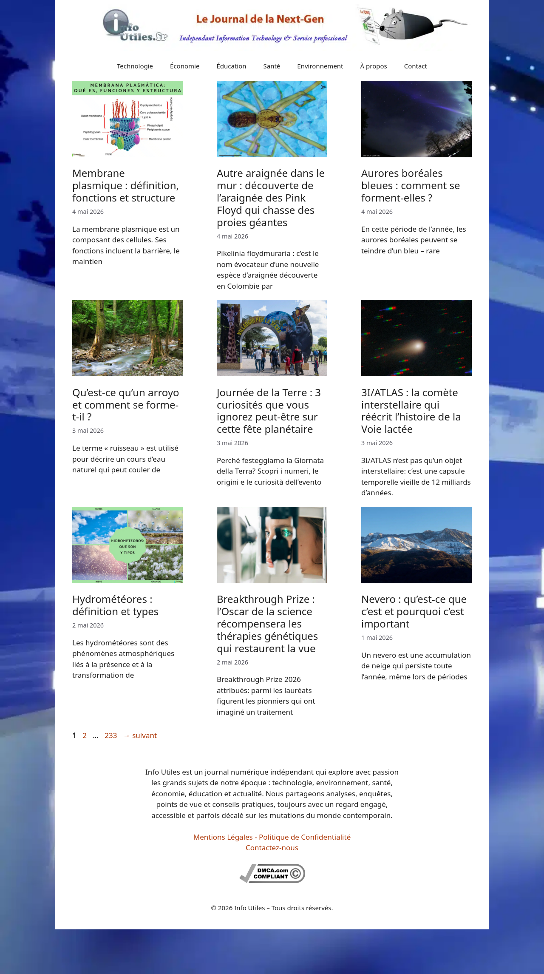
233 (111, 735)
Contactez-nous (272, 847)
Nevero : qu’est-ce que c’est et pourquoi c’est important (414, 611)
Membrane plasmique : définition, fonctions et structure (125, 185)
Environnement (320, 66)
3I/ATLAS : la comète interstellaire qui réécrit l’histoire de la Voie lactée (411, 410)
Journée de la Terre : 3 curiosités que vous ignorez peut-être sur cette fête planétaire (269, 410)
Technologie (135, 66)
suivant (140, 735)
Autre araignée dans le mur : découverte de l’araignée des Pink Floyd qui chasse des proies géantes (271, 197)
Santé (272, 66)
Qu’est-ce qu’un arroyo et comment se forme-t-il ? (125, 404)
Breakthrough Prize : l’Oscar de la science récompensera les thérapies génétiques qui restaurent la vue (267, 623)
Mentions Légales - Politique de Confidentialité (272, 837)
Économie (184, 66)
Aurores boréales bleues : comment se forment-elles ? (410, 185)
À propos (373, 66)
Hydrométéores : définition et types (115, 605)
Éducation (231, 66)
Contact (415, 66)
